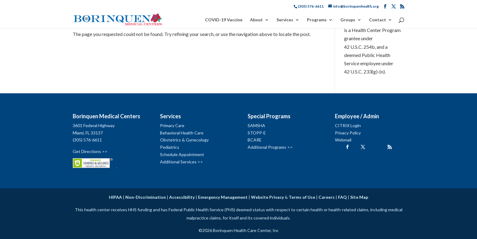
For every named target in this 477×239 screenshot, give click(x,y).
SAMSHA (256, 125)
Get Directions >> (90, 151)
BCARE (255, 139)
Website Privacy (267, 197)
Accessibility (182, 197)
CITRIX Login (348, 125)
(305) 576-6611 (87, 139)
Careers (327, 197)
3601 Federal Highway (94, 125)
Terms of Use (302, 197)
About (256, 20)
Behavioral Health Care (182, 132)
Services (285, 20)
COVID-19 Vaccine (223, 20)
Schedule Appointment (182, 154)
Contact (377, 20)
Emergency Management (223, 197)
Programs (317, 20)
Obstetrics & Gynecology (184, 139)
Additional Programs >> (270, 147)
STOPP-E (257, 132)
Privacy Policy (348, 132)
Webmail (343, 139)
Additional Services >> (181, 161)
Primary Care (172, 125)
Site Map (359, 197)
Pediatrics (169, 147)
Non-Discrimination (145, 197)
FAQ (342, 197)
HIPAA (115, 197)
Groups (347, 20)
